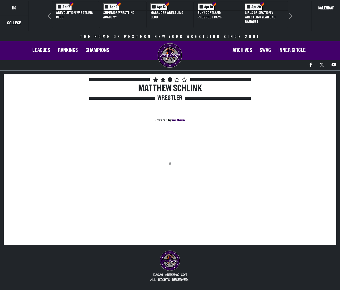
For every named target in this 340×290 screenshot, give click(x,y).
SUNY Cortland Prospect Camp (210, 15)
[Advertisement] (46, 119)
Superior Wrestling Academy (119, 15)
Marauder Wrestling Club (166, 15)
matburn (178, 120)
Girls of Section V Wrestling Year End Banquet (260, 17)
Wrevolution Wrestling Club (74, 15)
